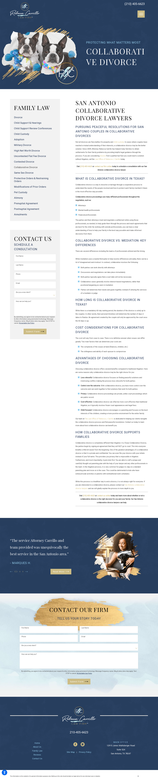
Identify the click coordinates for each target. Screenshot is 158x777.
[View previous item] (11, 571)
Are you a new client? (23, 292)
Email (18, 283)
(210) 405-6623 (134, 3)
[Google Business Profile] (83, 744)
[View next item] (26, 571)
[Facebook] (75, 744)
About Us (37, 747)
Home (37, 743)
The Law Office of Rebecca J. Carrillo (99, 419)
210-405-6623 (79, 732)
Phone (18, 274)
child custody (119, 142)
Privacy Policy (85, 752)
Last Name (19, 265)
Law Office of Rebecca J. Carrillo (107, 159)
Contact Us (37, 758)
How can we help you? (23, 301)
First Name (19, 256)
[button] (4, 772)
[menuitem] (35, 117)
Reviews (37, 755)
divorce (103, 156)
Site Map (71, 752)
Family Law (37, 751)
